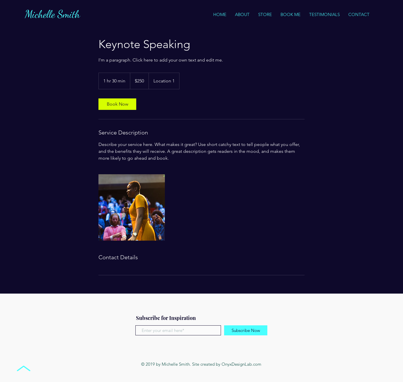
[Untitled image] (131, 207)
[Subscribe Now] (245, 330)
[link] (117, 104)
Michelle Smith (53, 14)
